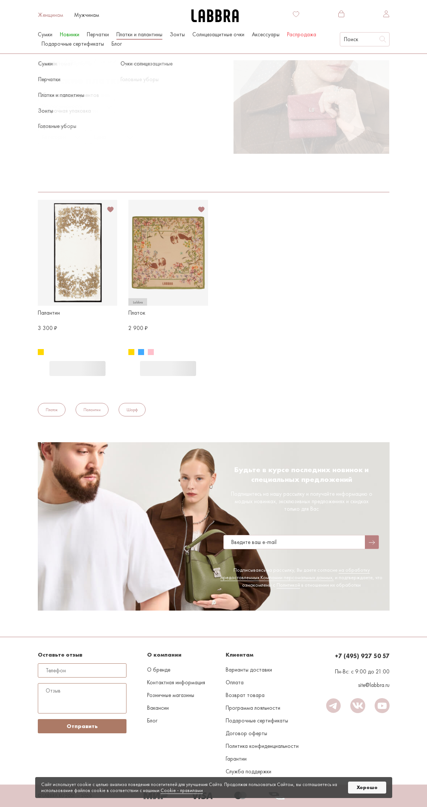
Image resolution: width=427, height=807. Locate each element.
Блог (117, 44)
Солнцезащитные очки (218, 34)
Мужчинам (86, 15)
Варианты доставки (249, 669)
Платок (52, 409)
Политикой (288, 584)
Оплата (235, 682)
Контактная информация (176, 682)
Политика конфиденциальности (262, 746)
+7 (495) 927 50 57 (362, 656)
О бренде (158, 669)
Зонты (177, 34)
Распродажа (301, 34)
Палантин (92, 409)
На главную (49, 61)
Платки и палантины (139, 34)
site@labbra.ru (374, 685)
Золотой (48, 172)
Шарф (132, 409)
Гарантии (236, 758)
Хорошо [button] (367, 787)
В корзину (77, 368)
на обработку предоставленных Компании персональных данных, (295, 573)
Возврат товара (245, 695)
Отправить (82, 726)
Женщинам (50, 15)
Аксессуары (266, 34)
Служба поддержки (248, 771)
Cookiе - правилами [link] (182, 790)
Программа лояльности (253, 708)
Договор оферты (246, 733)
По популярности (62, 106)
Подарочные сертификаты (73, 44)
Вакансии (158, 708)
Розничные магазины (170, 695)
